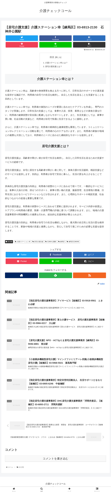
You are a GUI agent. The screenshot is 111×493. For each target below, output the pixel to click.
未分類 (9, 242)
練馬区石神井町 (73, 242)
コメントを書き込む (55, 460)
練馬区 (61, 242)
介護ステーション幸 (22, 242)
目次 (52, 57)
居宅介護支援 (37, 242)
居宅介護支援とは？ (54, 67)
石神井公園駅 (50, 242)
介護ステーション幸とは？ (57, 63)
